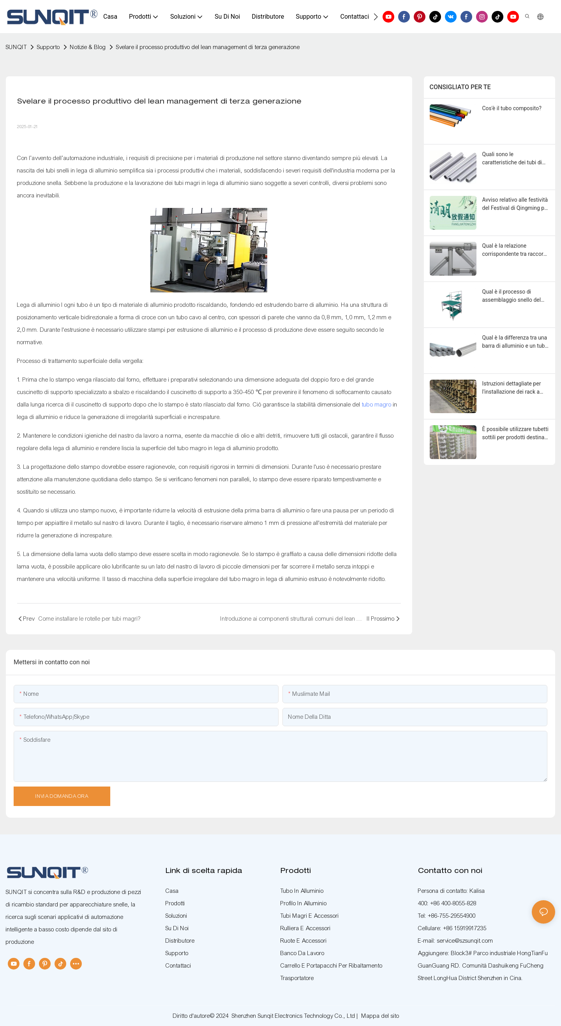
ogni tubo (77, 304)
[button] (376, 16)
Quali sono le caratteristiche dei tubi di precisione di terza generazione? (512, 159)
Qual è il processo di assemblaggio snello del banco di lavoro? (511, 296)
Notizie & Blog (88, 47)
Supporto (48, 47)
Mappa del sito (380, 1015)
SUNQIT (16, 47)
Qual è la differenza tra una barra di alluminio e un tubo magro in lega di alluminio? (515, 342)
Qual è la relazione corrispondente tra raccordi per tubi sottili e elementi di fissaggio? (515, 250)
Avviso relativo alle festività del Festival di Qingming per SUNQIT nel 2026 (515, 204)
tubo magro (377, 404)
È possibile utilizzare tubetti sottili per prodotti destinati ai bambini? (515, 434)
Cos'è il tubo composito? (512, 108)
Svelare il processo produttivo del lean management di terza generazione (208, 47)
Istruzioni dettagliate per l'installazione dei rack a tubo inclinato (511, 388)
